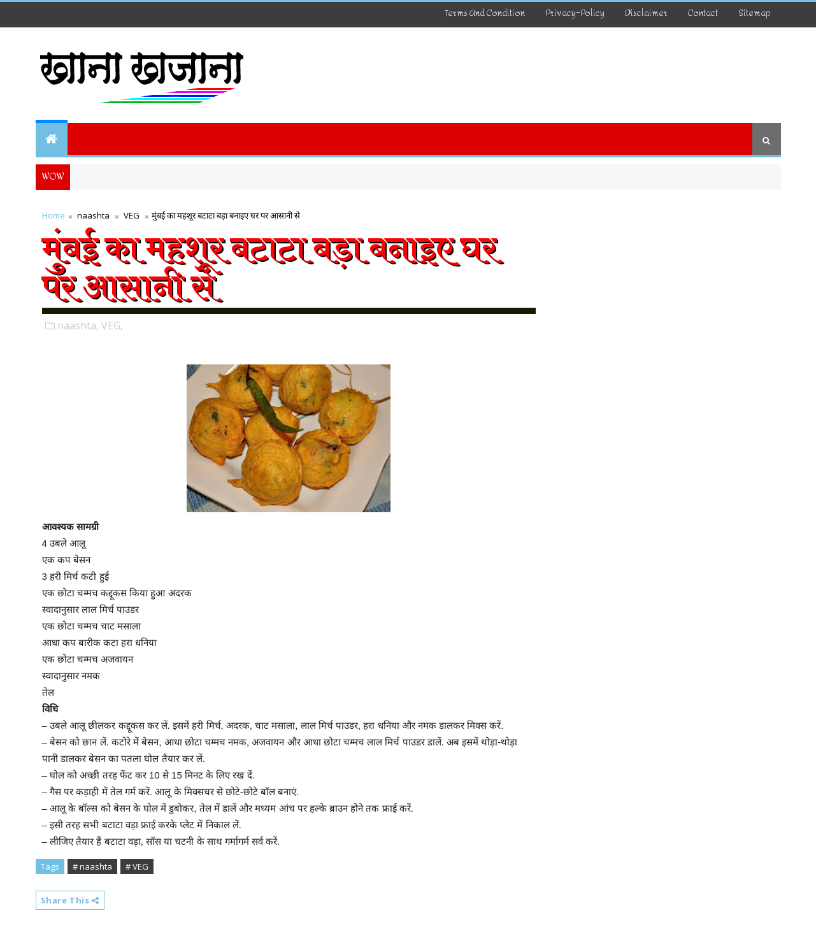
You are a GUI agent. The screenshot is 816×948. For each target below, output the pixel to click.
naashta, (78, 326)
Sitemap (754, 13)
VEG (132, 215)
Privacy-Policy (575, 13)
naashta (93, 215)
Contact (703, 13)
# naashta (92, 866)
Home (53, 215)
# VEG (136, 866)
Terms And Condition (485, 13)
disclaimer (646, 13)
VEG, (112, 326)
